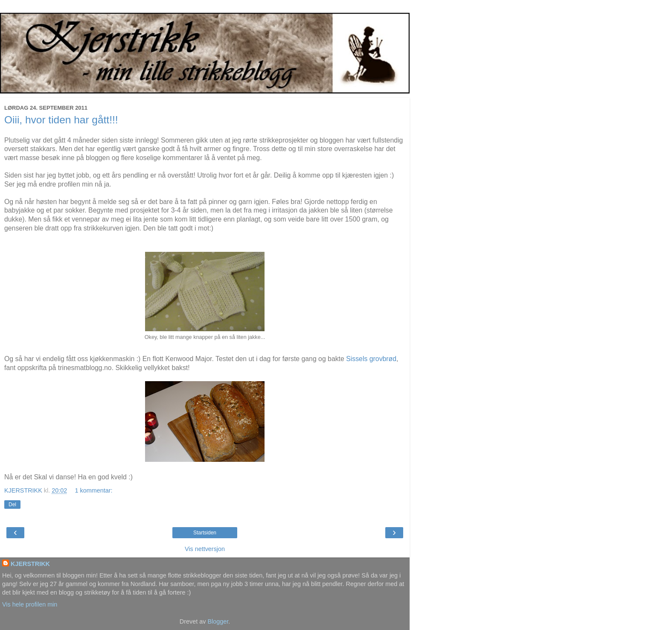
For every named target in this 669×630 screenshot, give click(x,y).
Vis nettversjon (205, 548)
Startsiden (204, 533)
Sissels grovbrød (371, 358)
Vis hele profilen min (29, 604)
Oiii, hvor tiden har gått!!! (61, 119)
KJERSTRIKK (30, 563)
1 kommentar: (94, 490)
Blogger (217, 621)
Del (12, 505)
